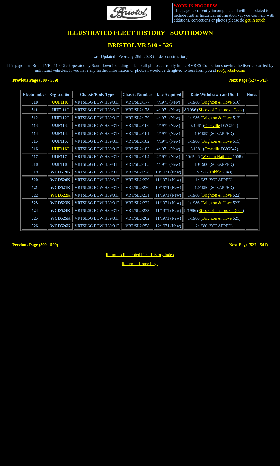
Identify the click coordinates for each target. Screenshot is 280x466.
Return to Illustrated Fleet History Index (140, 254)
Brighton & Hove (217, 102)
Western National (217, 156)
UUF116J (60, 149)
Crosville (212, 125)
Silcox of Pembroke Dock (221, 110)
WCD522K (60, 195)
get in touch (255, 20)
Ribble (215, 172)
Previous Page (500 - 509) (35, 80)
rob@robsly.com (231, 70)
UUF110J (60, 102)
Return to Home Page (140, 263)
